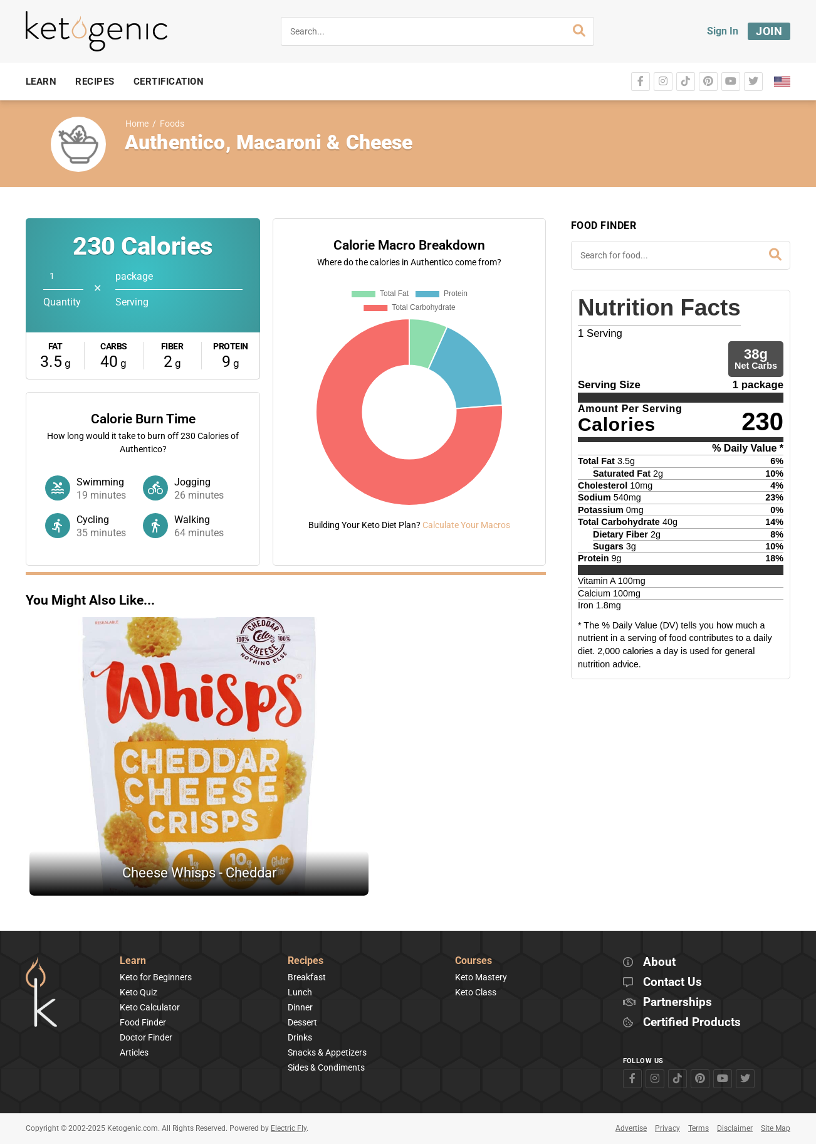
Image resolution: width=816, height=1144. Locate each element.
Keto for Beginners (156, 977)
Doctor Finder (146, 1037)
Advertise (631, 1128)
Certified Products (692, 1022)
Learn (133, 961)
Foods (172, 124)
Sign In (722, 31)
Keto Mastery (481, 977)
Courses (473, 961)
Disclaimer (735, 1128)
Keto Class (475, 992)
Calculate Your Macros (466, 525)
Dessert (302, 1022)
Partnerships (677, 1002)
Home (137, 124)
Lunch (300, 992)
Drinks (300, 1037)
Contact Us (672, 982)
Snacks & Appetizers (327, 1052)
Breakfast (307, 977)
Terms (698, 1128)
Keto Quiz (138, 992)
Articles (134, 1052)
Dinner (300, 1007)
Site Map (775, 1128)
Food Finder (143, 1022)
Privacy (667, 1128)
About (659, 962)
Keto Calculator (150, 1007)
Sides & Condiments (326, 1067)
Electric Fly (288, 1128)
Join (769, 31)
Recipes (305, 961)
